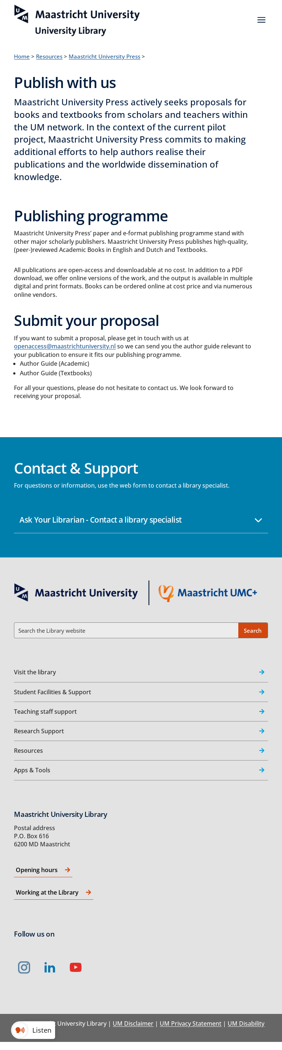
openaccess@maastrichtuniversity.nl (65, 346)
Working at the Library (47, 892)
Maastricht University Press (104, 56)
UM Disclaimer (133, 1023)
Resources (49, 56)
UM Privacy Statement (190, 1023)
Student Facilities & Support (52, 692)
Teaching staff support (45, 711)
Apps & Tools (32, 770)
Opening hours (37, 870)
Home (22, 56)
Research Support (39, 731)
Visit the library (35, 672)
